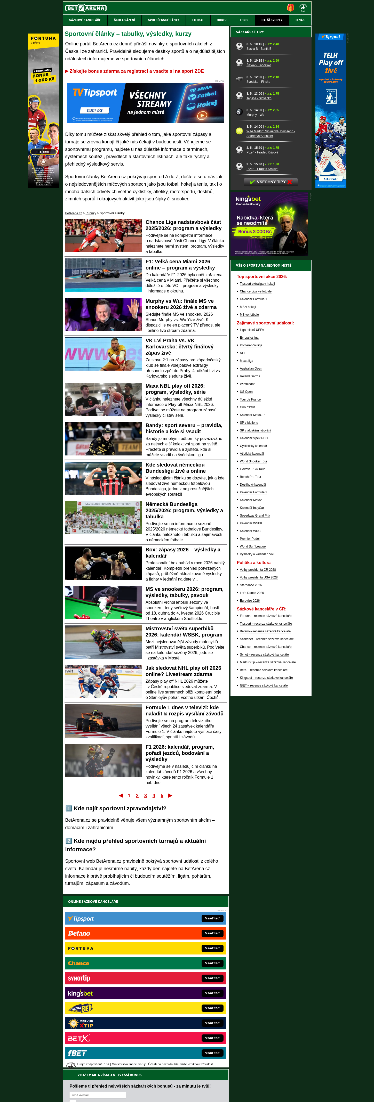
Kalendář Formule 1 (253, 479)
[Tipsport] (330, 187)
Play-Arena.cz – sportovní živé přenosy (101, 1007)
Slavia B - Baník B (259, 229)
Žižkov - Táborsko (258, 245)
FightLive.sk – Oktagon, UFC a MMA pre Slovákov (181, 999)
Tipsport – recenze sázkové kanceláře (266, 803)
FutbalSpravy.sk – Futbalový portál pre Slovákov (180, 1014)
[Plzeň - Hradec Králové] (239, 330)
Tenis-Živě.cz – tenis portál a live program (103, 991)
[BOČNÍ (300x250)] (269, 435)
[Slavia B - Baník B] (239, 226)
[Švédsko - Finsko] (239, 259)
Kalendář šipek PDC (254, 618)
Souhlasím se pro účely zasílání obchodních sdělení (133, 932)
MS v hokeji (248, 487)
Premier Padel (250, 719)
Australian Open (251, 548)
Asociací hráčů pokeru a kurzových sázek (95, 1056)
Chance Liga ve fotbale (256, 471)
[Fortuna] (43, 187)
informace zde (153, 1072)
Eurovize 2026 (250, 780)
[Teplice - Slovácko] (239, 276)
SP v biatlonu (249, 603)
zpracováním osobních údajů (116, 932)
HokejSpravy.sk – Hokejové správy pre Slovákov (180, 1007)
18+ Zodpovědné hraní (227, 1094)
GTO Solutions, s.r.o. (266, 1094)
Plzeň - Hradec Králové (262, 332)
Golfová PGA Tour (252, 649)
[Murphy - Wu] (239, 292)
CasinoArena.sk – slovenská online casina (176, 1022)
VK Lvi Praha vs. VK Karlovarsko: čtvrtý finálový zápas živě (179, 347)
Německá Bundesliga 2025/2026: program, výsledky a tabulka (184, 510)
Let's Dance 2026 (252, 773)
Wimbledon (248, 564)
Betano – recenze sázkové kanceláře (265, 811)
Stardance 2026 (251, 765)
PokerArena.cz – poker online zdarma (100, 1014)
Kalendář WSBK (251, 703)
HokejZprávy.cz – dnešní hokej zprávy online (105, 983)
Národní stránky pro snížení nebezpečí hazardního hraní (248, 1082)
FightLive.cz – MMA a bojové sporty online (104, 968)
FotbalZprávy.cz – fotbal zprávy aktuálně (102, 976)
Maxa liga (246, 541)
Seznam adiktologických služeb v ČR (162, 1082)
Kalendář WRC (250, 711)
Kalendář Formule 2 (253, 672)
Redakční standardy (107, 1094)
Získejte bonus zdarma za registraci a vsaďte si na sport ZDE (137, 71)
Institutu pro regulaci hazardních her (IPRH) (188, 1050)
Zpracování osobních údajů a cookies (181, 1094)
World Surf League (253, 726)
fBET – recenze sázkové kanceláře (264, 865)
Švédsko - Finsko (258, 262)
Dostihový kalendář (253, 664)
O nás (67, 1094)
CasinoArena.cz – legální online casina (101, 1030)
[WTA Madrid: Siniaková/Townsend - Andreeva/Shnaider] (239, 311)
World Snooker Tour (253, 641)
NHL (243, 533)
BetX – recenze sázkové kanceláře (264, 850)
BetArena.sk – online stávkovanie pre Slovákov (179, 991)
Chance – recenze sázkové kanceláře (266, 827)
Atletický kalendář (252, 633)
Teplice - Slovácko (259, 278)
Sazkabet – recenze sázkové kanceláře (267, 819)
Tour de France (250, 579)
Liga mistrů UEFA (252, 510)
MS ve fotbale (249, 494)
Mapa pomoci (198, 1082)
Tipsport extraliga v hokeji (257, 464)
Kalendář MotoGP (252, 595)
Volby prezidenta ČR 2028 (258, 750)
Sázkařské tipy (250, 212)
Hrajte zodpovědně (78, 1066)
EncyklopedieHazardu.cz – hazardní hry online (178, 968)
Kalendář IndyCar (252, 688)
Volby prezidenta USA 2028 (259, 757)
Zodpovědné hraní (274, 1050)
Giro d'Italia (248, 587)
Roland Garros (250, 556)
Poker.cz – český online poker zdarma (101, 1022)
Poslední (170, 795)
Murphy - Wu (255, 295)
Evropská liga (249, 517)
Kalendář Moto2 (251, 680)
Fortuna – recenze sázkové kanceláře (266, 796)
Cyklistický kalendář (253, 626)
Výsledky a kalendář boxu (257, 734)
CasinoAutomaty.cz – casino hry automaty (175, 976)
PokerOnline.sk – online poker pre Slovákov (177, 1030)
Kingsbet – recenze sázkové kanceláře (266, 858)
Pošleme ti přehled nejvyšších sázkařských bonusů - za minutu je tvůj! (140, 912)
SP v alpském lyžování (255, 610)
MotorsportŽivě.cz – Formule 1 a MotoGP (103, 999)
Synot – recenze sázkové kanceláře (264, 834)
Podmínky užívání (138, 1094)
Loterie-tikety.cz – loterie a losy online (172, 983)
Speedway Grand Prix (255, 695)
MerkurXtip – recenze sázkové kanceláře (268, 842)
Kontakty (82, 1094)
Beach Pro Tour (250, 657)
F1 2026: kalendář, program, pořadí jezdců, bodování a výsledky (180, 753)
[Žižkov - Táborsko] (239, 243)
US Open (246, 572)
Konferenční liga (251, 525)
